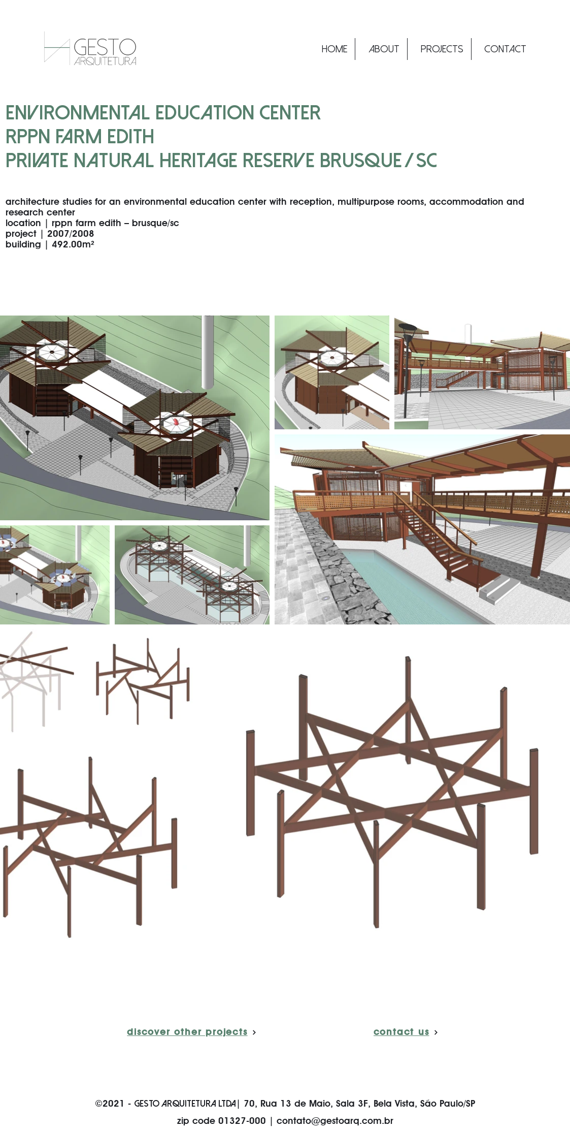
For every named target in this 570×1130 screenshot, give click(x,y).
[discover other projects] (192, 1032)
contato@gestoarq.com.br (335, 1121)
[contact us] (406, 1032)
